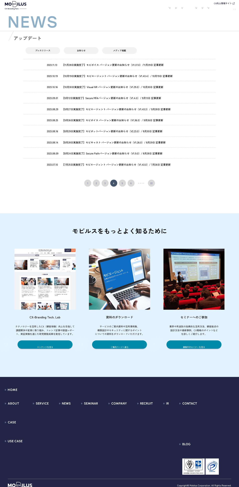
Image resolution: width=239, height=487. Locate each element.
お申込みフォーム (200, 409)
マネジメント (106, 409)
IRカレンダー (159, 421)
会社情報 (104, 403)
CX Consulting (36, 409)
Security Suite (36, 451)
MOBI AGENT (35, 421)
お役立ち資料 (145, 10)
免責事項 (157, 439)
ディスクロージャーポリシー (168, 433)
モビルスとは (58, 10)
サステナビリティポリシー (114, 445)
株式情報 (157, 415)
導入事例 (87, 10)
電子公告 (157, 445)
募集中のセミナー (84, 403)
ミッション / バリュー (111, 421)
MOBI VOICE (35, 433)
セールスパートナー (110, 415)
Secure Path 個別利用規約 (204, 421)
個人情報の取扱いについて (114, 427)
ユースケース (104, 10)
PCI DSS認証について (111, 439)
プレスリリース (43, 53)
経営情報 (157, 403)
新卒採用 (139, 403)
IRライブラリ (159, 409)
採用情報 (174, 10)
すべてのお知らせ (59, 403)
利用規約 (195, 415)
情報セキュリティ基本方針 (114, 433)
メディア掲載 (120, 53)
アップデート (35, 66)
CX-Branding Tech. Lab (202, 446)
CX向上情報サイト (223, 3)
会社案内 (159, 10)
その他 (53, 421)
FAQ (154, 427)
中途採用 (139, 409)
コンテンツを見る (45, 340)
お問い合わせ (208, 9)
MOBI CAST (34, 439)
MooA (31, 415)
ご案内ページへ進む (119, 340)
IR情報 (188, 10)
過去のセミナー (83, 409)
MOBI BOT (34, 427)
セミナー (132, 10)
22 (151, 179)
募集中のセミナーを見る (194, 340)
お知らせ (121, 10)
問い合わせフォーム (201, 403)
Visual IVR (33, 445)
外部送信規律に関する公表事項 (207, 427)
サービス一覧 (35, 403)
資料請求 (227, 9)
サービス (72, 10)
